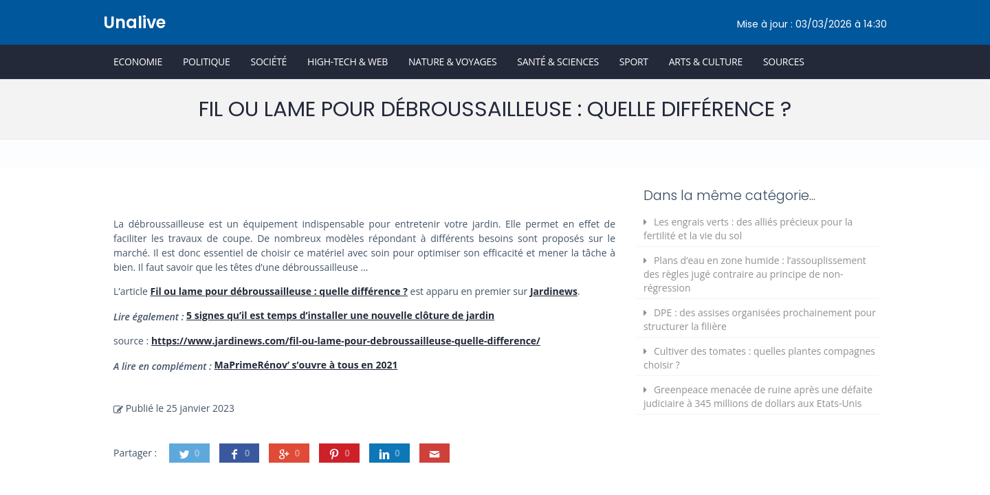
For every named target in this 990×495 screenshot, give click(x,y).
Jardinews (554, 291)
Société (268, 61)
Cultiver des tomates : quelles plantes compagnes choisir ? (759, 357)
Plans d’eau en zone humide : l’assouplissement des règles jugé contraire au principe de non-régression (755, 274)
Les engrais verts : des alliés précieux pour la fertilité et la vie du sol (748, 228)
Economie (137, 61)
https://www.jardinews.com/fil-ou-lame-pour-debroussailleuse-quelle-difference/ (345, 340)
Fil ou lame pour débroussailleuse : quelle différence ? (279, 291)
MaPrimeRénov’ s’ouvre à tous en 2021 (305, 364)
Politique (206, 61)
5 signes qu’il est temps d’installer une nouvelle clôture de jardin (340, 315)
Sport (633, 61)
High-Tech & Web (347, 61)
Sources (783, 61)
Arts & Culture (705, 61)
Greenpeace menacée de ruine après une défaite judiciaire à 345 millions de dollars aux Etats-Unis (758, 396)
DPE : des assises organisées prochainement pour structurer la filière (760, 319)
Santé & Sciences (558, 61)
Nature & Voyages (452, 61)
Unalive (134, 22)
